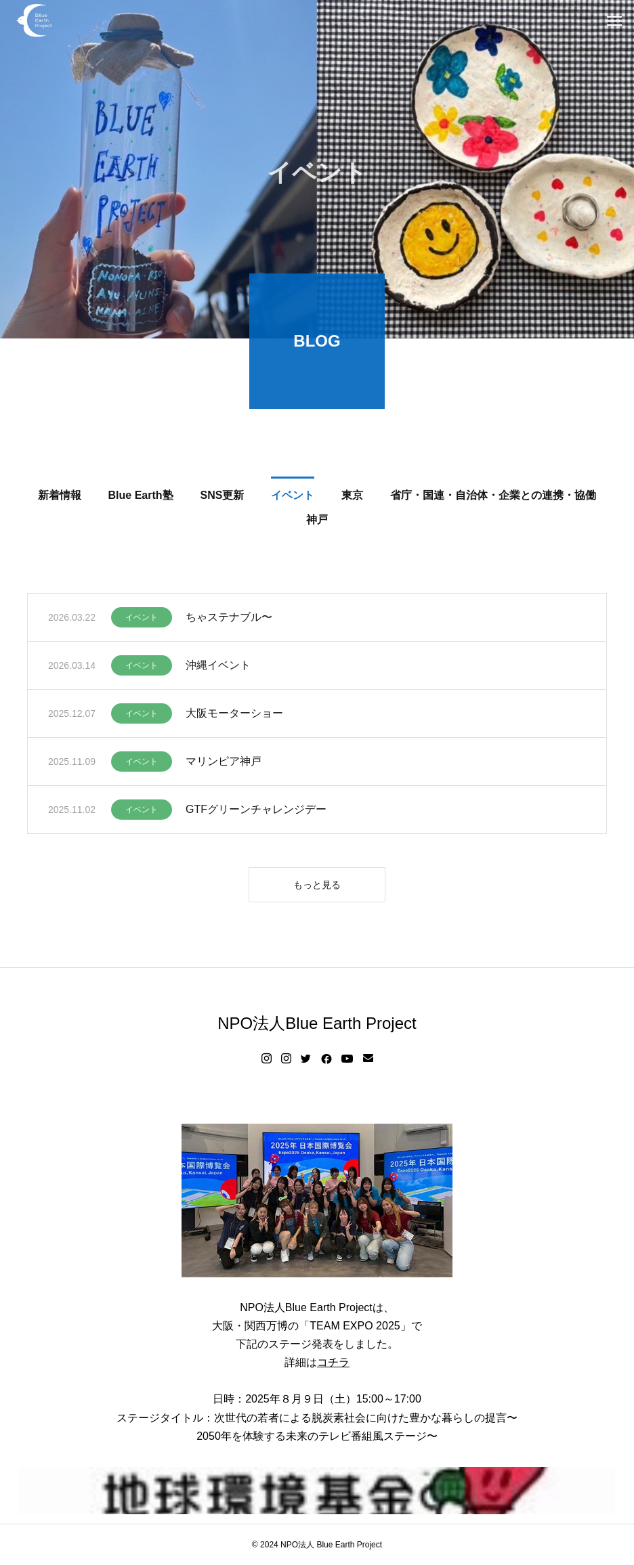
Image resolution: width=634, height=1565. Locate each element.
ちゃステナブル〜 (229, 618)
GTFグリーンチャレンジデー (256, 810)
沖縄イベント (218, 666)
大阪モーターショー (234, 714)
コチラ (333, 1362)
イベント (141, 618)
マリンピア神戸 (223, 762)
